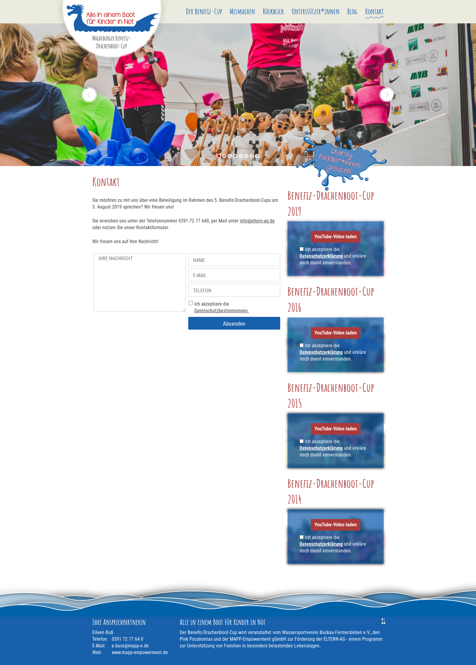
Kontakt (374, 11)
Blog (352, 11)
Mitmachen (242, 11)
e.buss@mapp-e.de (130, 646)
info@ (257, 221)
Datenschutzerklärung (321, 256)
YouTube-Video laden (335, 236)
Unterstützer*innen (315, 11)
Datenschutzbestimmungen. (221, 311)
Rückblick (273, 11)
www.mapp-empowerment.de (140, 652)
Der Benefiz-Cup (204, 11)
